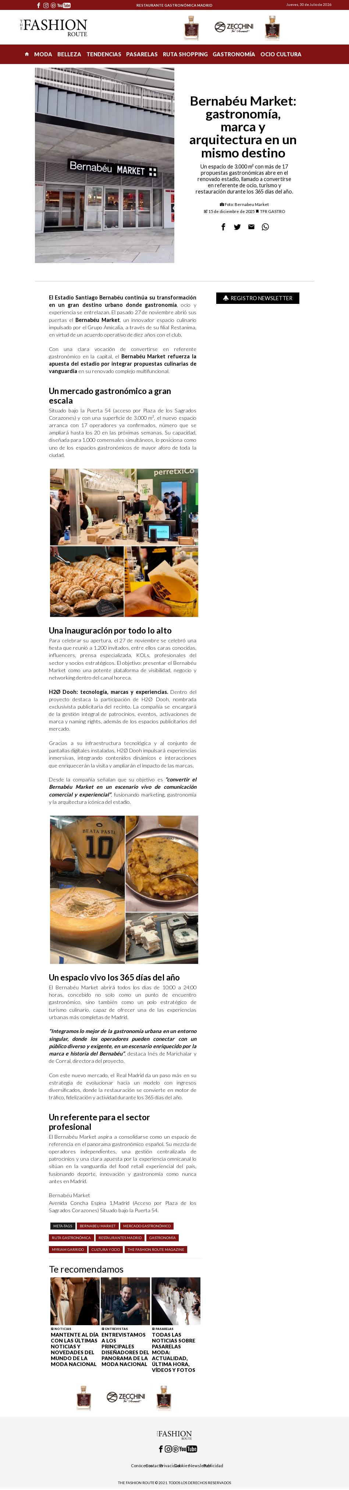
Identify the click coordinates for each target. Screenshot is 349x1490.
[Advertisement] (258, 416)
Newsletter (200, 1465)
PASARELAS (142, 54)
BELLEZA (69, 54)
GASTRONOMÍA (234, 54)
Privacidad (170, 1465)
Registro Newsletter (257, 298)
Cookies (182, 1465)
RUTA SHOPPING (185, 54)
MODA (43, 54)
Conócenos (142, 1465)
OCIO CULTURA (281, 54)
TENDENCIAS (103, 54)
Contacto (154, 1465)
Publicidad (213, 1465)
